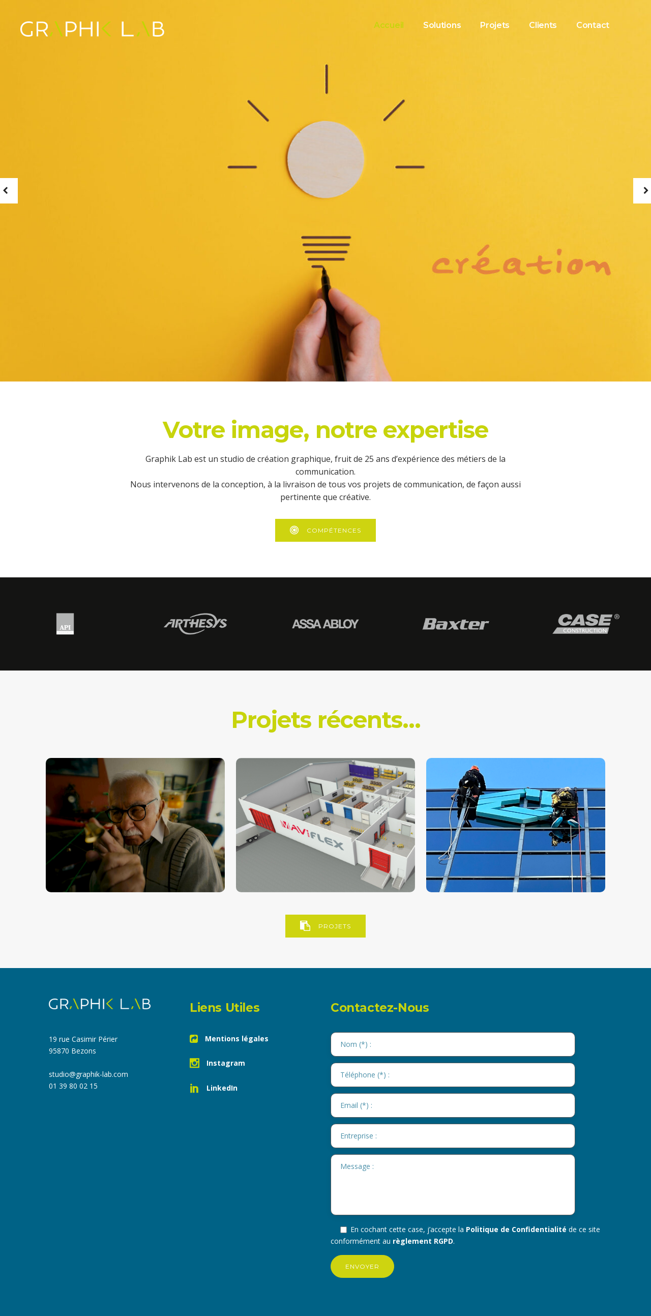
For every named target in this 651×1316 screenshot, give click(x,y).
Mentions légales (229, 1038)
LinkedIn (214, 1088)
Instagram (217, 1063)
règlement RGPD (423, 1241)
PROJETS (325, 926)
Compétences (325, 530)
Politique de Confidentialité (516, 1229)
